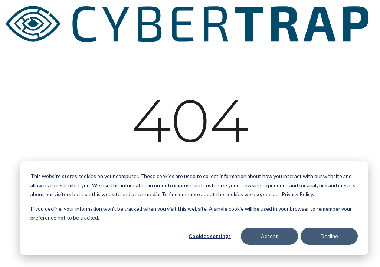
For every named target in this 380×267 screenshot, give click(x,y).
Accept (269, 236)
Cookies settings (210, 236)
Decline (329, 236)
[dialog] (194, 208)
